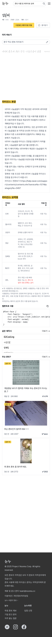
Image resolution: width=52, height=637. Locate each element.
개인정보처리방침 (21, 596)
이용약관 (8, 596)
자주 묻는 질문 (11, 618)
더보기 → (46, 331)
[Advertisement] (26, 77)
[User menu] (49, 3)
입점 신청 (28, 610)
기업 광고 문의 (11, 614)
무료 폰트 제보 (11, 610)
